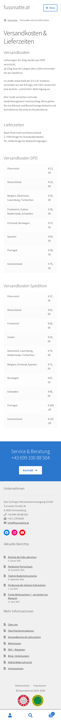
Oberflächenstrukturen (21, 630)
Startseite (12, 20)
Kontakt (30, 470)
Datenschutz (22, 685)
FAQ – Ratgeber (16, 649)
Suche (30, 715)
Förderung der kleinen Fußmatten (27, 585)
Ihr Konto (10, 715)
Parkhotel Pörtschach (20, 566)
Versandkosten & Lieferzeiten (24, 637)
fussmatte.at (17, 7)
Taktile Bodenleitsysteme (22, 575)
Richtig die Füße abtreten (22, 557)
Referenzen (14, 643)
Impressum (39, 685)
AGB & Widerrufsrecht (20, 662)
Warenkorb (48, 713)
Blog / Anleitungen (18, 656)
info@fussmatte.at (18, 522)
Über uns (13, 624)
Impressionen (15, 668)
